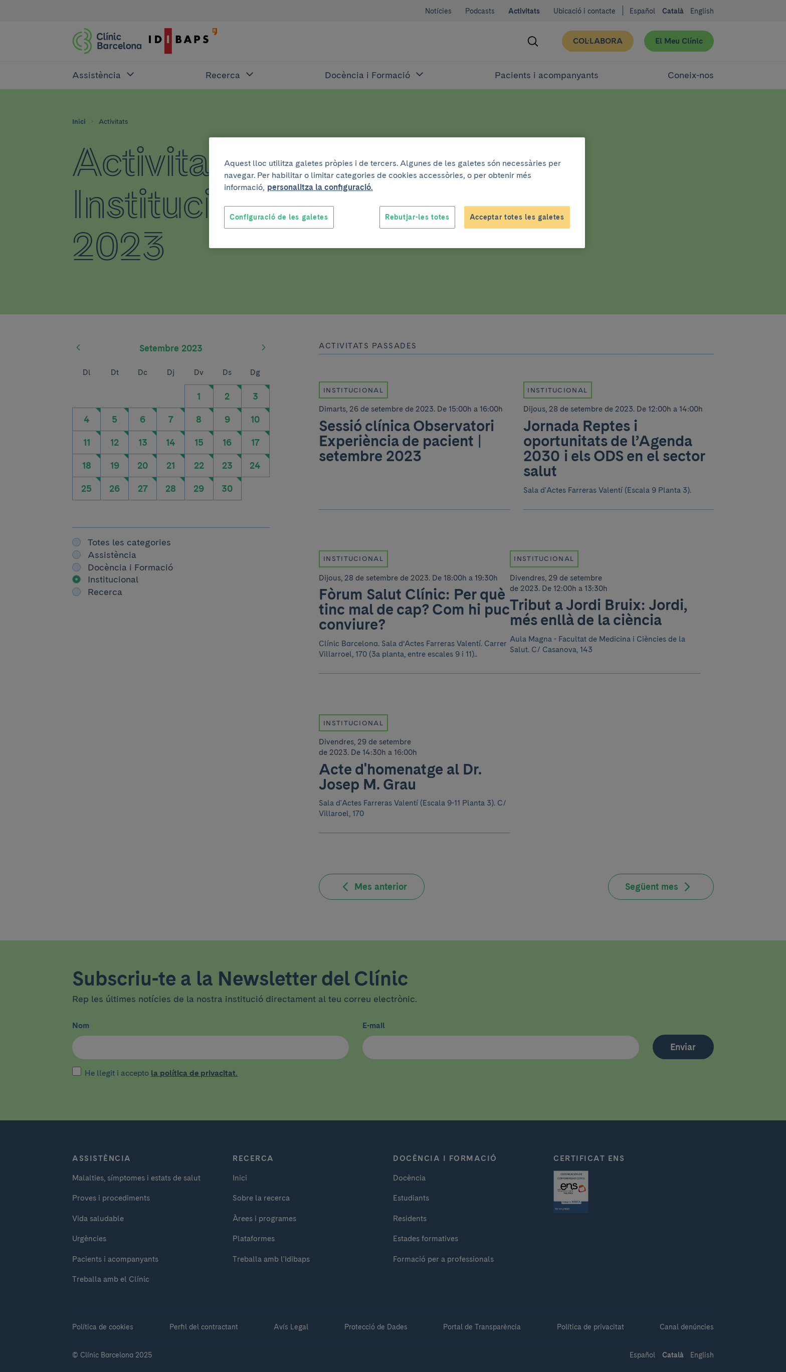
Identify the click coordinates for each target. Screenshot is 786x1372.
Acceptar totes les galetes (517, 217)
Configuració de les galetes (279, 217)
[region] (397, 193)
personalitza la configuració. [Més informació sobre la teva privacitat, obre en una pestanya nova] (320, 187)
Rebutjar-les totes (417, 217)
